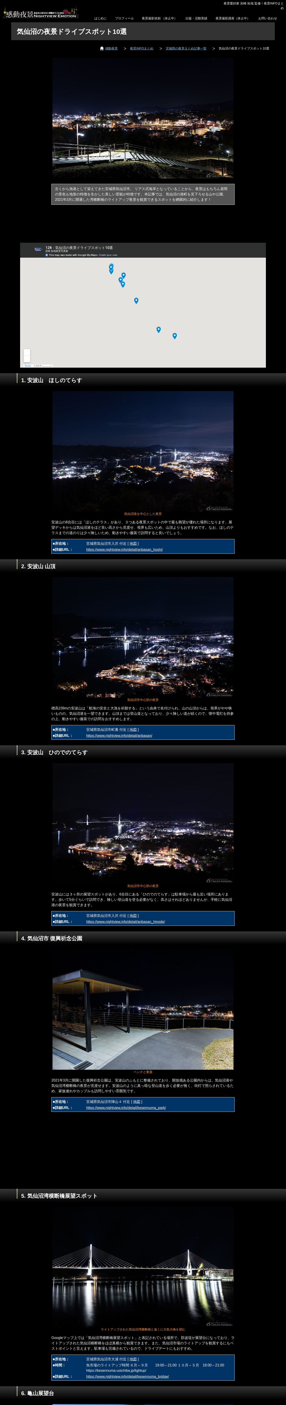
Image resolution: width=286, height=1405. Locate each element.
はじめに (100, 18)
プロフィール (124, 18)
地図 (133, 543)
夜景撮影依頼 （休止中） (159, 18)
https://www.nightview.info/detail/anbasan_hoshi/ (124, 549)
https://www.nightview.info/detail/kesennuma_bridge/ (127, 1376)
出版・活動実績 (196, 18)
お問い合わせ (267, 18)
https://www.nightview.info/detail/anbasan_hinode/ (125, 922)
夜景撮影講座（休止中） (233, 18)
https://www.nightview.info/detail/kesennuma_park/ (126, 1108)
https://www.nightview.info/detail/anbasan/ (119, 736)
